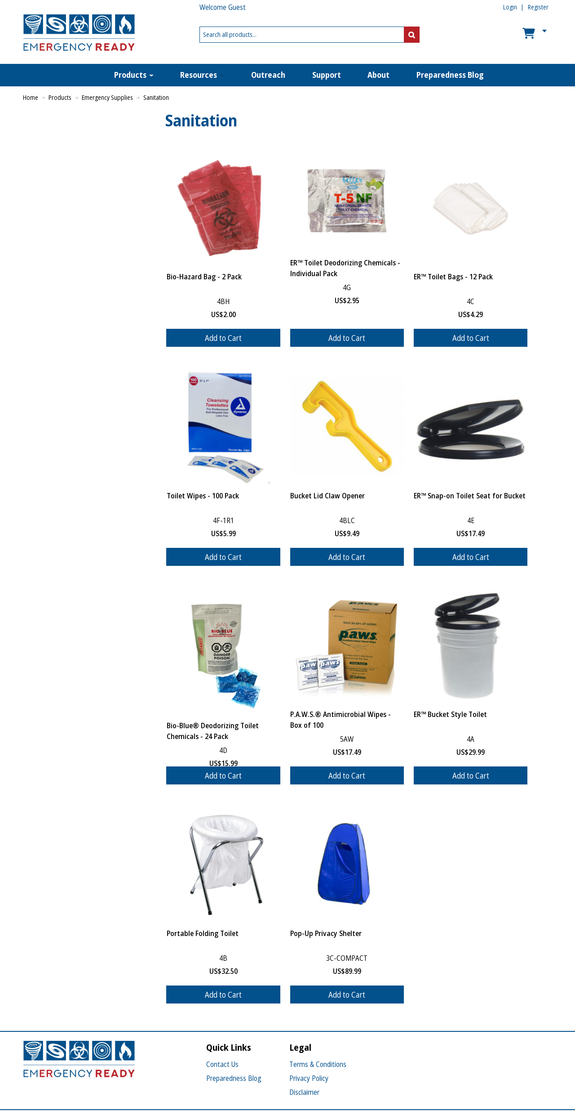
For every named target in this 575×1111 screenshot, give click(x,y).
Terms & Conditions (317, 1064)
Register (538, 7)
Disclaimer (304, 1092)
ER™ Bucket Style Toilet (450, 714)
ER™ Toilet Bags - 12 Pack (453, 277)
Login (510, 7)
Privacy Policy (308, 1078)
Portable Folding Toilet (203, 933)
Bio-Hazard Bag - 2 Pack (204, 277)
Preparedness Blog (233, 1078)
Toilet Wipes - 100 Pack (203, 496)
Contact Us (222, 1064)
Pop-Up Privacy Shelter (326, 933)
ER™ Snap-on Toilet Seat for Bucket (470, 496)
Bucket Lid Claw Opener (327, 496)
